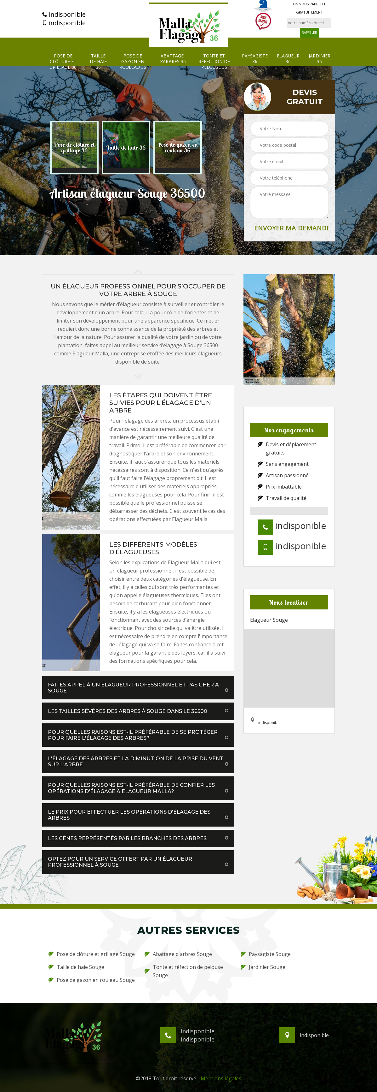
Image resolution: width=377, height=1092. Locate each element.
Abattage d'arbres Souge (178, 954)
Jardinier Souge (263, 967)
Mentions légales (221, 1078)
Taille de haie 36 (98, 61)
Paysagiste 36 (255, 58)
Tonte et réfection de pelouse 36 (214, 61)
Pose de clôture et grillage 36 (63, 61)
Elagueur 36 (288, 58)
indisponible (64, 14)
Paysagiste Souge (266, 954)
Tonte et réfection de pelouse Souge (184, 971)
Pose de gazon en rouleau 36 (132, 61)
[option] (74, 148)
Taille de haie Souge (76, 967)
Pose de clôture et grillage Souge (92, 954)
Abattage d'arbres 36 (172, 58)
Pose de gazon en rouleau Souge (92, 979)
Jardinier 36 (319, 58)
